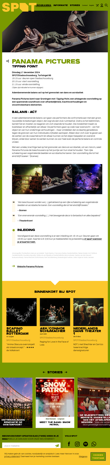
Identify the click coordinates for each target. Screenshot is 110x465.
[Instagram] (77, 444)
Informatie (60, 5)
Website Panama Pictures (30, 266)
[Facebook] (69, 444)
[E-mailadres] (31, 446)
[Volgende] (66, 372)
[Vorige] (43, 372)
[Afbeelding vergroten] (27, 179)
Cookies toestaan (98, 456)
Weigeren (83, 456)
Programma (43, 5)
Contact (85, 5)
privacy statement (12, 456)
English (91, 5)
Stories (75, 5)
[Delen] (7, 61)
